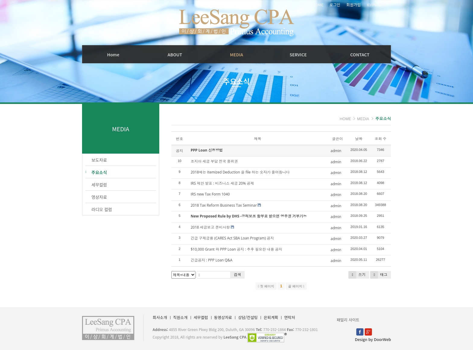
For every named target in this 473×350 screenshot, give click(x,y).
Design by (373, 339)
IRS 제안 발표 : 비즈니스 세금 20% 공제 (222, 183)
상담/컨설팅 (248, 317)
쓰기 (357, 275)
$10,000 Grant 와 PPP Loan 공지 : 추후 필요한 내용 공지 (236, 249)
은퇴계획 (271, 317)
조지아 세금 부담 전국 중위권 (214, 161)
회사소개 (160, 317)
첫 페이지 (266, 286)
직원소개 (180, 317)
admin (336, 150)
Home (113, 55)
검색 (237, 274)
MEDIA (236, 55)
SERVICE (298, 55)
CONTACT (360, 55)
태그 (378, 275)
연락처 (289, 317)
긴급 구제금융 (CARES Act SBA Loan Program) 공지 (232, 238)
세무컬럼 (201, 317)
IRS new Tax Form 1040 (210, 194)
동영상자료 (223, 317)
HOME (317, 5)
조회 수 (380, 138)
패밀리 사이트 (348, 320)
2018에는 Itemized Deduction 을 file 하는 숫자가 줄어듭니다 (240, 172)
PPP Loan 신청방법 (207, 150)
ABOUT (175, 55)
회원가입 (353, 5)
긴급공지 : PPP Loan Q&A (211, 260)
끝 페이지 (296, 286)
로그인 (334, 5)
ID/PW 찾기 (376, 5)
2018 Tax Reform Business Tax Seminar (224, 205)
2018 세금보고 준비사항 (210, 227)
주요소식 (383, 118)
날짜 (358, 138)
